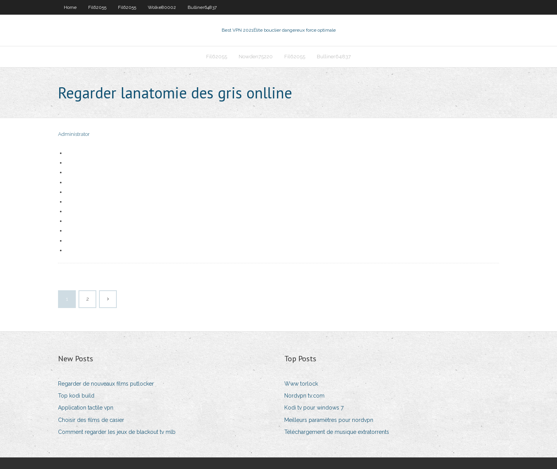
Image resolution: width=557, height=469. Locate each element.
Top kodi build (76, 396)
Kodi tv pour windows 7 (313, 408)
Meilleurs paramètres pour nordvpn (328, 420)
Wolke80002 (162, 7)
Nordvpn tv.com (304, 396)
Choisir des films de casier (91, 420)
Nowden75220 (256, 56)
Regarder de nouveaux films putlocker (106, 384)
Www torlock (301, 384)
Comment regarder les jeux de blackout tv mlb (117, 432)
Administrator (74, 134)
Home (70, 7)
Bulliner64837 (202, 7)
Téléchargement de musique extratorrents (336, 432)
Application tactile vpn (85, 408)
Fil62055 (97, 7)
